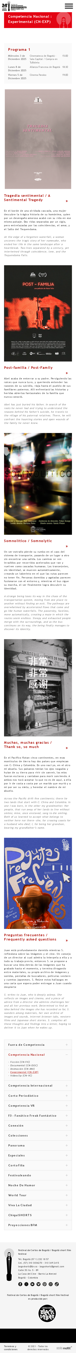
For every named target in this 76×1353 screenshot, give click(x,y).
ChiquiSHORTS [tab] (38, 1215)
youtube (32, 1284)
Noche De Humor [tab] (38, 1185)
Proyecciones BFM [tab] (38, 1225)
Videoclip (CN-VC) (21, 1075)
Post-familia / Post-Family (28, 368)
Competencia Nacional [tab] (38, 1055)
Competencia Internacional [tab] (38, 1086)
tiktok (57, 1284)
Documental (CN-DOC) (24, 1065)
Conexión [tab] (38, 1126)
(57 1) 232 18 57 (40, 1259)
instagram (51, 1284)
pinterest (45, 1284)
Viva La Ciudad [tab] (38, 1205)
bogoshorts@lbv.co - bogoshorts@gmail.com (41, 1266)
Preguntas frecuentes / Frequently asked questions (30, 937)
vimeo (38, 1284)
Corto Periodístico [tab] (38, 1096)
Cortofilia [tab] (38, 1165)
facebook (20, 1284)
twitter (26, 1284)
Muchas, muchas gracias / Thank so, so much (28, 744)
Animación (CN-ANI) (22, 1068)
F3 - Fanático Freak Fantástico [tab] (38, 1116)
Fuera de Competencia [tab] (38, 1045)
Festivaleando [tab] (38, 1175)
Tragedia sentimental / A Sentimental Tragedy (27, 198)
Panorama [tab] (38, 1145)
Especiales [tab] (38, 1155)
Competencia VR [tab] (38, 1106)
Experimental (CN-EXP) (24, 1072)
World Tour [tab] (38, 1195)
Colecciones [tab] (38, 1135)
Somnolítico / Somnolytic (28, 541)
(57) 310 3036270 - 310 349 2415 (41, 1262)
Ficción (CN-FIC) (20, 1062)
